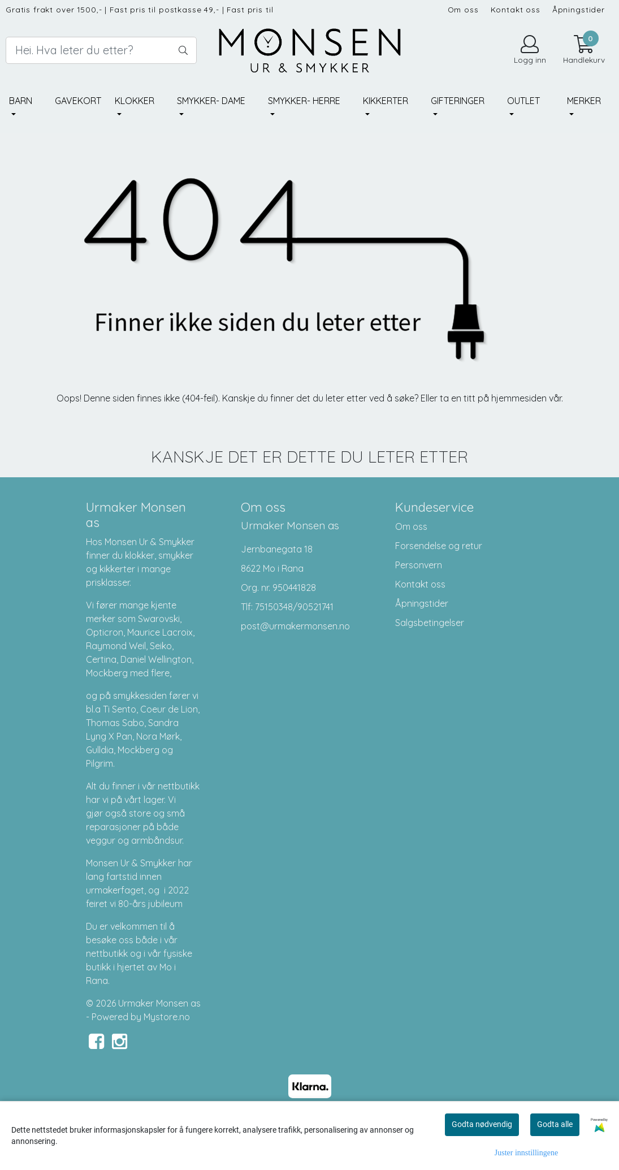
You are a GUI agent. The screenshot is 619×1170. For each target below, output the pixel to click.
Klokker (134, 100)
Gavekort (78, 100)
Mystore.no (167, 1016)
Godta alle (555, 1124)
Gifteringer (457, 100)
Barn (20, 100)
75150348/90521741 (294, 606)
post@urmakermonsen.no (295, 626)
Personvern (418, 565)
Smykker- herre (304, 100)
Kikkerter (385, 100)
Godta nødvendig (482, 1124)
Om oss (463, 9)
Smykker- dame (211, 100)
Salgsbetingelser (429, 622)
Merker (584, 100)
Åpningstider (578, 9)
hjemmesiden (519, 398)
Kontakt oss (515, 9)
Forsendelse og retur (438, 545)
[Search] (101, 50)
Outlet (523, 100)
